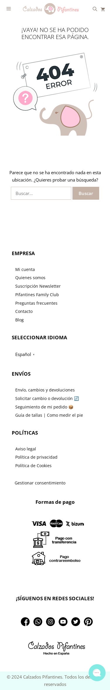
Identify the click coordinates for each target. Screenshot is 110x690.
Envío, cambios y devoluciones (45, 390)
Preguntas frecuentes (36, 303)
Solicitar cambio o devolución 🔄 (47, 398)
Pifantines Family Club (37, 294)
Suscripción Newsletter (38, 286)
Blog (19, 320)
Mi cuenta (25, 269)
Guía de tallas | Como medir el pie (49, 415)
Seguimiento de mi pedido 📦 (44, 407)
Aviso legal (25, 449)
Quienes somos (30, 277)
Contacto (24, 311)
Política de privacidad (36, 457)
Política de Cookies (33, 465)
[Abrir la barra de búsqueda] (95, 9)
